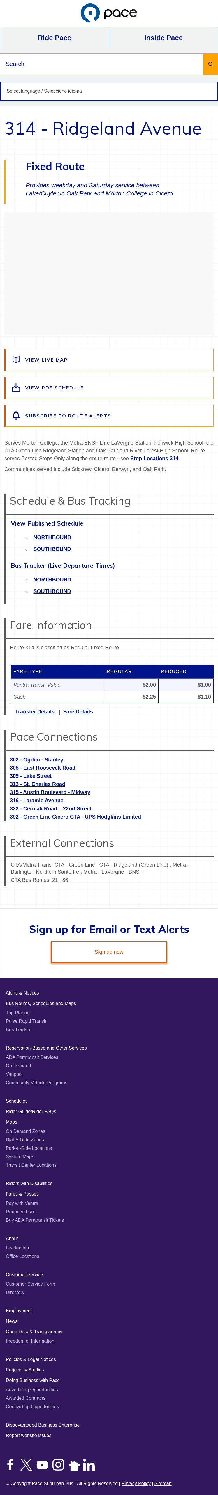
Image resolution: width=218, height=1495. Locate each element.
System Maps (20, 1156)
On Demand (18, 1065)
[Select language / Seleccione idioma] (109, 91)
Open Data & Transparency (34, 1331)
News (11, 1321)
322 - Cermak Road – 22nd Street (51, 809)
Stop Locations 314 (154, 458)
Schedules (17, 1101)
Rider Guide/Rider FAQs (31, 1111)
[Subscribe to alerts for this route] (109, 415)
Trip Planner (18, 1012)
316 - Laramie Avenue (37, 800)
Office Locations (22, 1256)
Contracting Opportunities (32, 1406)
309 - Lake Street (31, 776)
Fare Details (78, 712)
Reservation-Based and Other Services (46, 1048)
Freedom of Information (30, 1341)
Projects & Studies (25, 1369)
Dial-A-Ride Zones (25, 1139)
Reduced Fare (20, 1211)
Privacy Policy (136, 1483)
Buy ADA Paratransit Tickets (35, 1220)
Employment (19, 1310)
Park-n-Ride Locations (29, 1148)
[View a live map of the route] (109, 360)
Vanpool (14, 1074)
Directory (15, 1292)
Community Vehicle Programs (36, 1082)
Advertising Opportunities (32, 1389)
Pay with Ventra (22, 1203)
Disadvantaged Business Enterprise (43, 1424)
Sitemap (163, 1483)
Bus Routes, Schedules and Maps (41, 1003)
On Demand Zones (25, 1131)
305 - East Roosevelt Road (42, 768)
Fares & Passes (22, 1193)
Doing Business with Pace (33, 1380)
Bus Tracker (18, 1029)
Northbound (52, 537)
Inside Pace (163, 38)
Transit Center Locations (31, 1165)
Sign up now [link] (108, 952)
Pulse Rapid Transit (26, 1021)
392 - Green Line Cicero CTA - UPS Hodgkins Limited (75, 817)
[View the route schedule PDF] (109, 388)
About (12, 1238)
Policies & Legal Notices (31, 1359)
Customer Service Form (30, 1283)
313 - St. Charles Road (37, 784)
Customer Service (24, 1274)
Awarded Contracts (25, 1398)
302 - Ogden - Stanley (36, 760)
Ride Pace (54, 38)
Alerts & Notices (22, 992)
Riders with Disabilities (29, 1183)
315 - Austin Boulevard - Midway (50, 792)
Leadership (17, 1247)
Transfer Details (35, 712)
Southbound (52, 549)
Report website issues (29, 1435)
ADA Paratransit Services (32, 1057)
